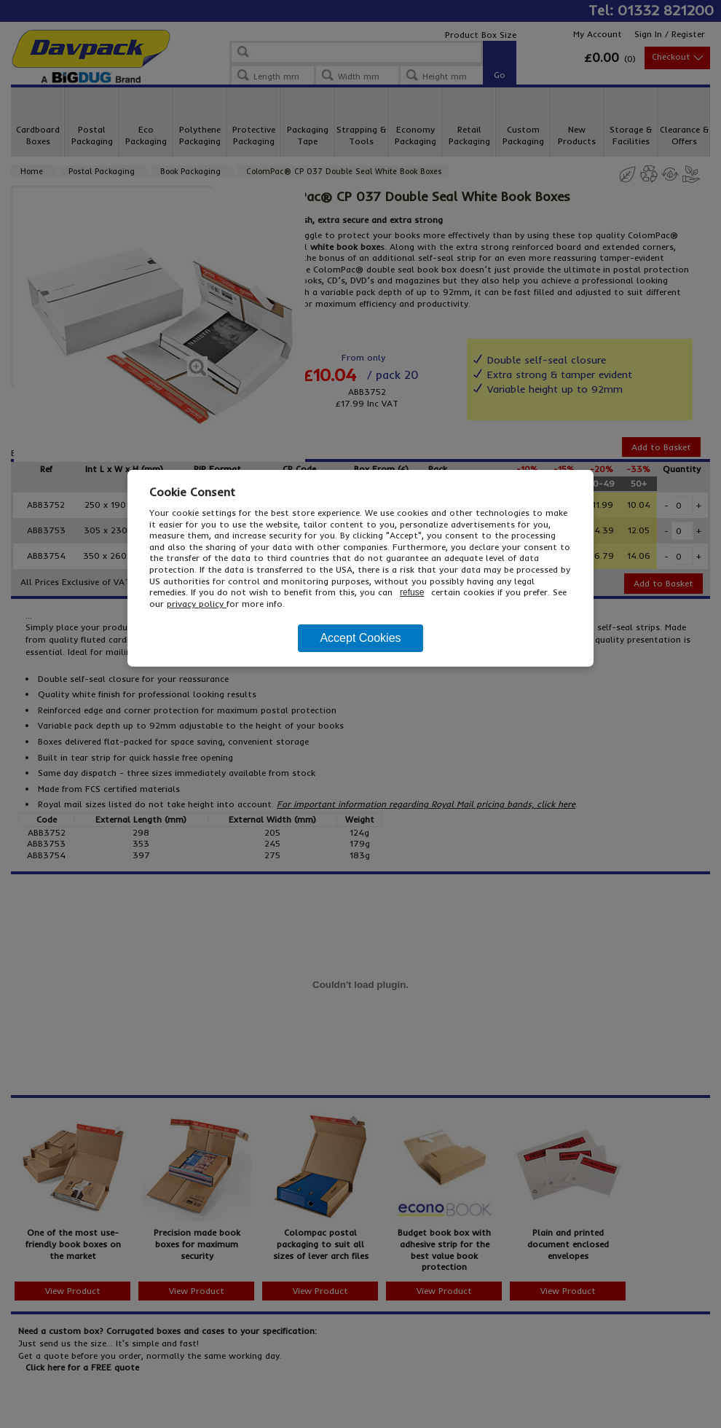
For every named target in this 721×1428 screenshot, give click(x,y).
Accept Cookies (360, 638)
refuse (412, 592)
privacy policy (196, 603)
